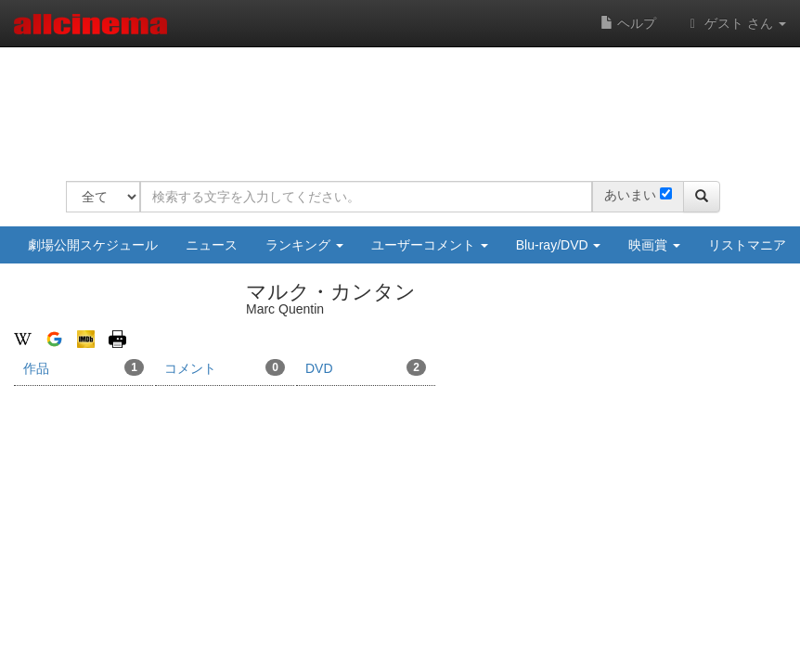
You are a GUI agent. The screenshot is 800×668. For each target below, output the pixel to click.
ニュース (212, 245)
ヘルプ (628, 23)
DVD (365, 367)
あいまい (630, 194)
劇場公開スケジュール (93, 245)
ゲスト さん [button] (735, 23)
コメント (224, 367)
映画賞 (654, 245)
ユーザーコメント (429, 245)
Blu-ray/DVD (558, 245)
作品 (83, 367)
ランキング (304, 245)
